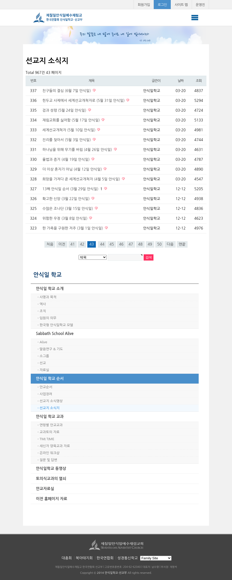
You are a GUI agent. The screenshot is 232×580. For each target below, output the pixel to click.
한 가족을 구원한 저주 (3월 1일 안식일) (73, 228)
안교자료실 (45, 489)
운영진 (200, 4)
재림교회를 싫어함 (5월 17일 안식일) (71, 120)
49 (150, 244)
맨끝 (182, 244)
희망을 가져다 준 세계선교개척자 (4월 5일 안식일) (81, 179)
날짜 (180, 80)
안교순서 (46, 387)
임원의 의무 (48, 318)
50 (159, 244)
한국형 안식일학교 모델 (56, 325)
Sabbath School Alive (55, 333)
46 (121, 244)
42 (82, 244)
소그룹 (44, 356)
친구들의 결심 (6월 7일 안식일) (67, 91)
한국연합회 (105, 558)
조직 (43, 311)
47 (131, 244)
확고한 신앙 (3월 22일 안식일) (66, 199)
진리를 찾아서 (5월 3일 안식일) (67, 140)
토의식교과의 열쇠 (51, 478)
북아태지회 (84, 558)
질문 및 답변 (48, 460)
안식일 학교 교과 (50, 416)
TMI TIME (47, 439)
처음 (50, 244)
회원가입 (144, 4)
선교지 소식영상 (51, 401)
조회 (199, 80)
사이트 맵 (181, 4)
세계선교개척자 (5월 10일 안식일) (69, 130)
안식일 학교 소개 (50, 289)
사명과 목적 (48, 297)
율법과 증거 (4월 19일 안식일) (66, 159)
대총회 (67, 558)
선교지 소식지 (49, 408)
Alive (43, 342)
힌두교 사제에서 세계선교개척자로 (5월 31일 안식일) (84, 100)
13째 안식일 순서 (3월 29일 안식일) (72, 189)
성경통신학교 (127, 558)
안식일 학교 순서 (50, 378)
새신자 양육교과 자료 (55, 446)
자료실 (44, 370)
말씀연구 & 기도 (51, 349)
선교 (43, 363)
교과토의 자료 (49, 432)
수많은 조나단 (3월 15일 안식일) (68, 208)
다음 (170, 244)
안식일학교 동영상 (51, 468)
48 (140, 244)
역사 (43, 304)
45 (112, 244)
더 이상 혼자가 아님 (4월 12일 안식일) (72, 169)
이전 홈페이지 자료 (51, 499)
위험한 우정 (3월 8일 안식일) (65, 218)
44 (102, 244)
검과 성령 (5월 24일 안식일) (64, 110)
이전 (61, 244)
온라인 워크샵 (49, 453)
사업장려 (46, 394)
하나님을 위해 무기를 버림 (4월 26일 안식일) (77, 149)
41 (73, 244)
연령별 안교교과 (51, 425)
